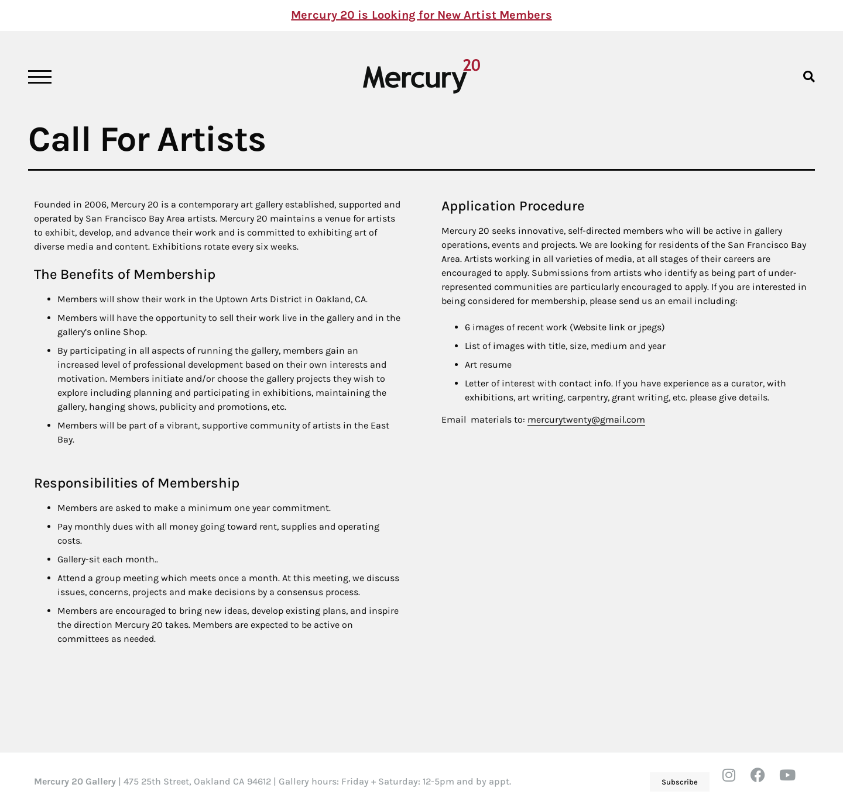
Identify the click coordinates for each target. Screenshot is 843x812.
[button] (808, 76)
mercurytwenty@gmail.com (586, 419)
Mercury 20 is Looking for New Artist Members (421, 15)
